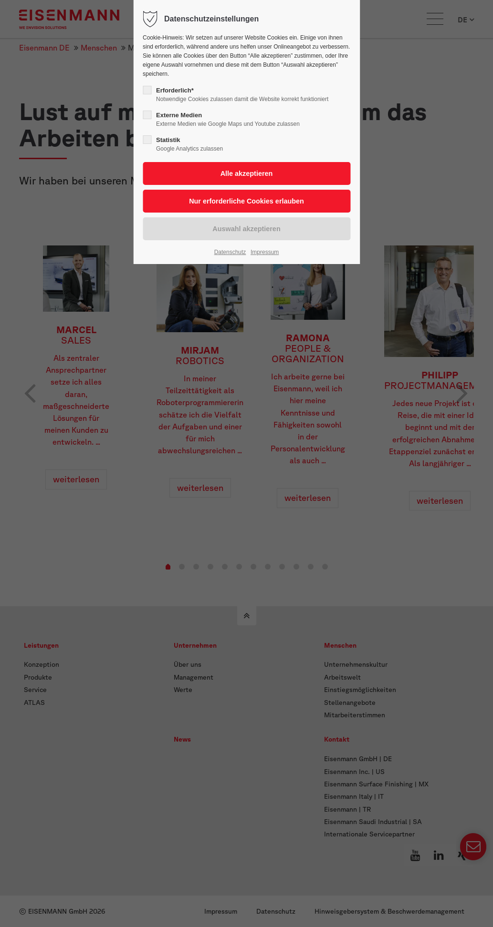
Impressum (265, 252)
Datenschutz (230, 252)
